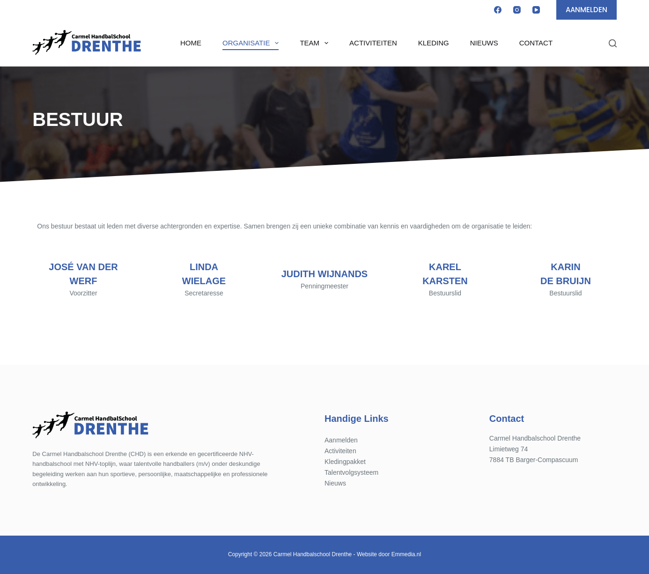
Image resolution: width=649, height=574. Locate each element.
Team (316, 43)
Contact (536, 43)
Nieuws (484, 43)
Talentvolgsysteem (351, 472)
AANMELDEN (586, 10)
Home (190, 43)
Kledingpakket (345, 461)
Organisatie (252, 43)
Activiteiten (373, 43)
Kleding (433, 43)
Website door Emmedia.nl (389, 554)
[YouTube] (536, 10)
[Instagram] (517, 10)
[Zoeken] (613, 43)
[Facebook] (498, 10)
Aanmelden (341, 440)
